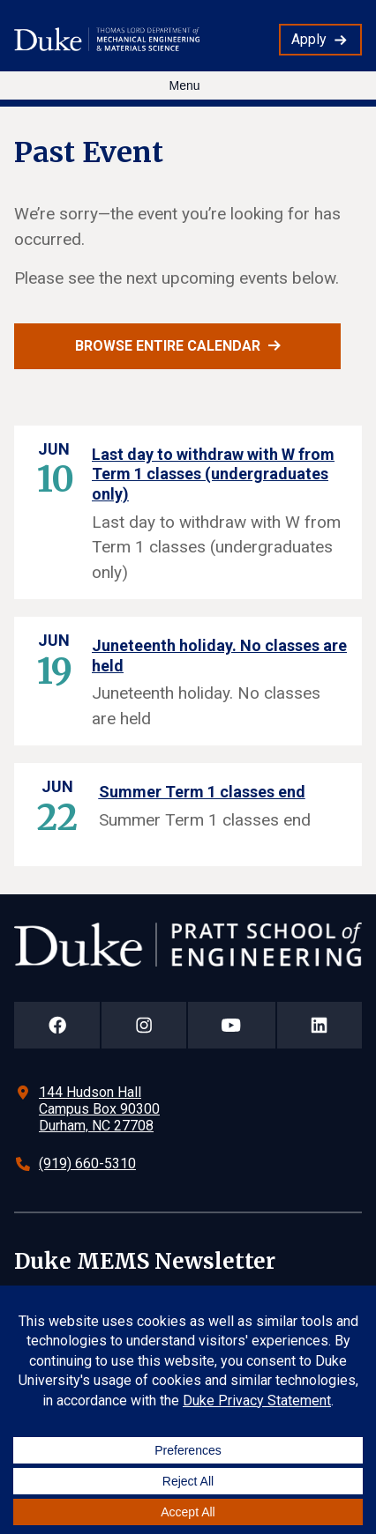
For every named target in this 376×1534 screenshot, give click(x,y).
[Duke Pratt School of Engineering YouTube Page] (231, 1025)
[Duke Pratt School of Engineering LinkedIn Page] (319, 1025)
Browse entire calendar (167, 345)
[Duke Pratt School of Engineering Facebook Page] (57, 1025)
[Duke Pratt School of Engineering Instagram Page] (143, 1025)
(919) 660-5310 (87, 1163)
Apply (309, 39)
